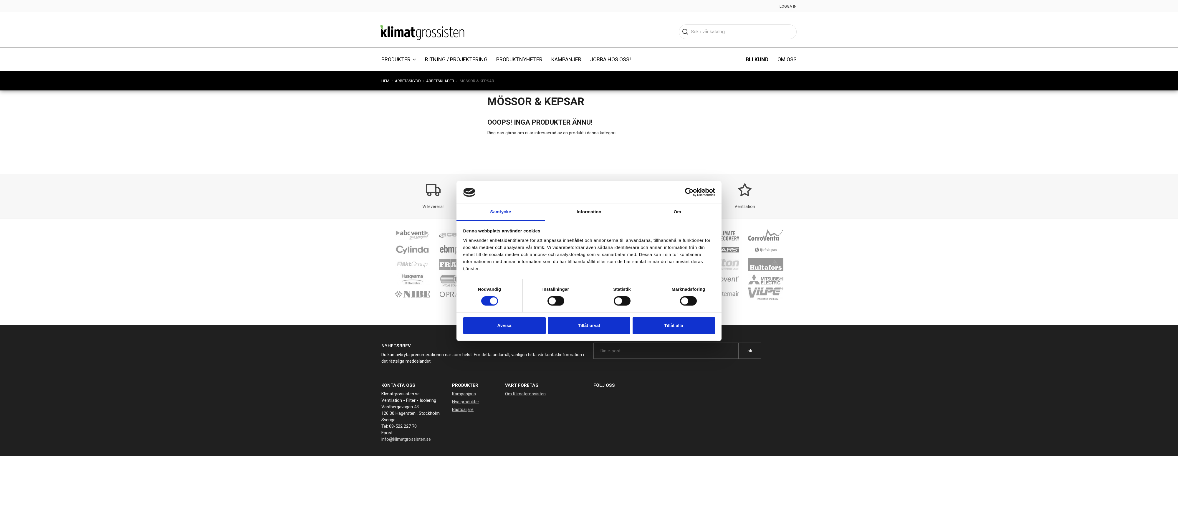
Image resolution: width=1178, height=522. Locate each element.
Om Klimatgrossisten (525, 394)
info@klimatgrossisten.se (406, 439)
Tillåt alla (673, 325)
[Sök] (738, 31)
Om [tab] (677, 211)
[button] (399, 59)
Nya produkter (465, 401)
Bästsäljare (463, 409)
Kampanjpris (464, 394)
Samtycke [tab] (500, 211)
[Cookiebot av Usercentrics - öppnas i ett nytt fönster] (689, 192)
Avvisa (504, 325)
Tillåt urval (589, 325)
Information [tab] (589, 211)
